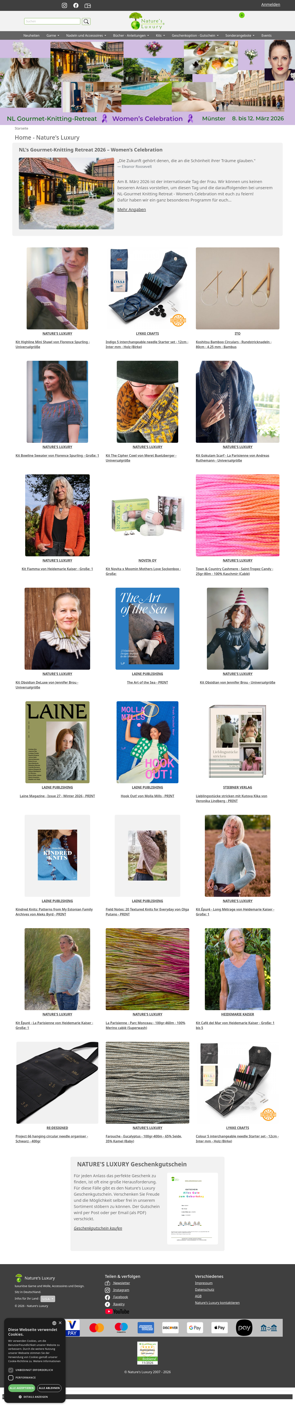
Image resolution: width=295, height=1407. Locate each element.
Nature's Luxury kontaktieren (217, 1303)
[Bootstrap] (35, 1278)
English (197, 5)
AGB (198, 1296)
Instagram (117, 1290)
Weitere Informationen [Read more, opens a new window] (47, 1361)
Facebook (116, 1297)
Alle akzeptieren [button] (22, 1388)
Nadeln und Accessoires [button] (85, 36)
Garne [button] (52, 36)
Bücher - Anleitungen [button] (129, 36)
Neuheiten (31, 36)
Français (206, 5)
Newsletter (117, 1283)
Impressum (204, 1283)
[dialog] (35, 1360)
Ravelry (115, 1304)
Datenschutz (204, 1290)
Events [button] (266, 36)
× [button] (59, 1323)
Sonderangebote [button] (239, 36)
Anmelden (270, 4)
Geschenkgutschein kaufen (98, 1228)
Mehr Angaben (131, 209)
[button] (34, 1397)
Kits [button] (159, 36)
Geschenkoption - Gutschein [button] (194, 36)
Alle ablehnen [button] (49, 1388)
